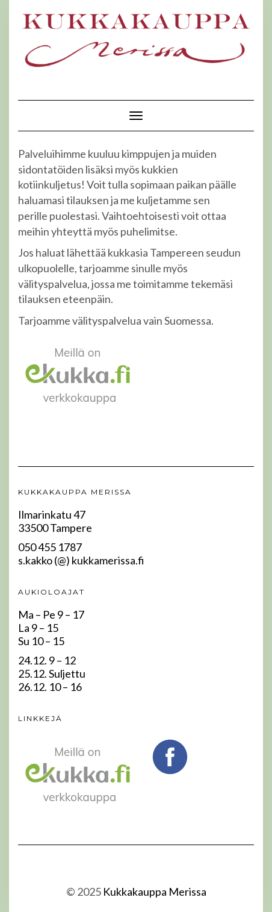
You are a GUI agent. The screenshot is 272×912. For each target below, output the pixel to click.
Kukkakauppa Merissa (154, 891)
